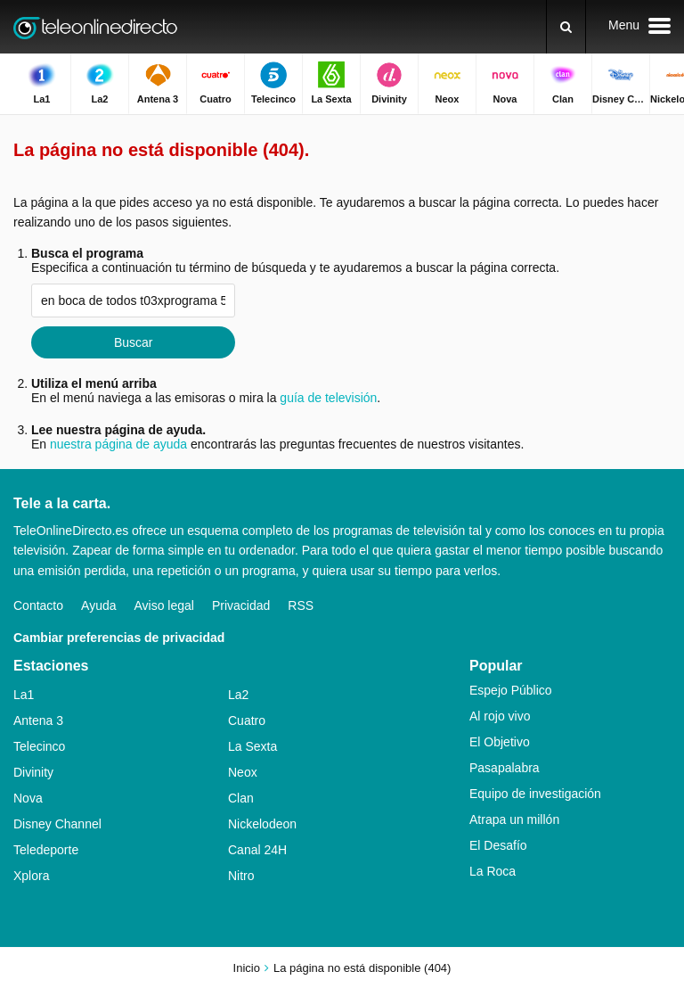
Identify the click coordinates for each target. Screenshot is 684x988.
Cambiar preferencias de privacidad (118, 637)
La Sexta (252, 746)
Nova (28, 798)
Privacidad (241, 605)
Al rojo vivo (499, 716)
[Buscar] (566, 27)
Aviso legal (164, 605)
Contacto (38, 605)
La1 (23, 694)
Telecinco (39, 746)
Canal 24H (257, 850)
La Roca (492, 871)
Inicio (246, 968)
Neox (242, 772)
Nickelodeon (262, 824)
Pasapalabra (504, 768)
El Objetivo (499, 742)
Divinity (33, 772)
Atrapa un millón (514, 819)
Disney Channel (57, 824)
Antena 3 (38, 720)
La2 (238, 694)
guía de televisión (328, 398)
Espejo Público (510, 690)
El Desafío (498, 845)
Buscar (133, 342)
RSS (301, 605)
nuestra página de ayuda (118, 444)
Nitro (241, 876)
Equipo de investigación (535, 793)
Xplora (31, 876)
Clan (241, 798)
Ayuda (98, 605)
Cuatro (246, 720)
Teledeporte (45, 850)
